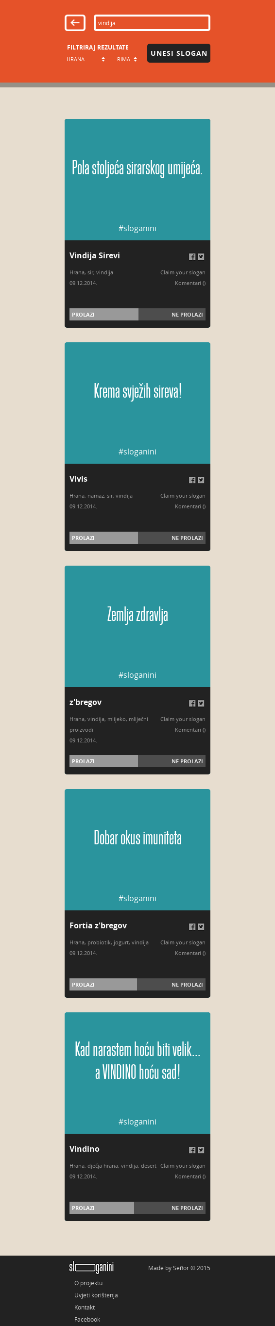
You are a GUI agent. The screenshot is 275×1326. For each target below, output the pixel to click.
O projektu (88, 1283)
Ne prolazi (187, 314)
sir (90, 272)
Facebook (87, 1319)
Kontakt (84, 1307)
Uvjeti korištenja (96, 1295)
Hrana (77, 272)
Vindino (84, 1148)
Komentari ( (189, 282)
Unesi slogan (179, 53)
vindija (104, 272)
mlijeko (116, 718)
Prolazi (83, 314)
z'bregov (85, 702)
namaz (95, 495)
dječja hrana (102, 1165)
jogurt (121, 942)
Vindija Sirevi (94, 255)
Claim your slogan (183, 272)
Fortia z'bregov (98, 925)
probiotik (99, 942)
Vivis (78, 478)
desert (148, 1165)
